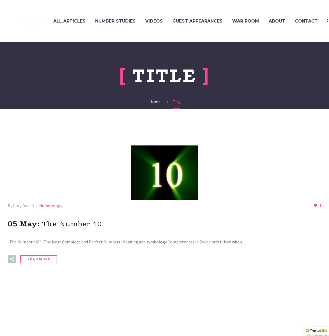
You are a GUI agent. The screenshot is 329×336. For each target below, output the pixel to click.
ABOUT (277, 21)
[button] (12, 259)
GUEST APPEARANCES (197, 21)
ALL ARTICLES (69, 21)
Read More (38, 259)
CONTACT (306, 21)
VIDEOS (154, 21)
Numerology (50, 205)
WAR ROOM (245, 21)
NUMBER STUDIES (115, 21)
